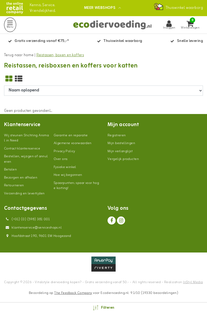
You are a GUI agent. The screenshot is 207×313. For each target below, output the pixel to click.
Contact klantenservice (22, 148)
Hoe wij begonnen (68, 175)
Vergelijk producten (123, 159)
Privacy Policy (64, 151)
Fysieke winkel (65, 167)
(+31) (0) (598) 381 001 (27, 219)
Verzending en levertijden (24, 193)
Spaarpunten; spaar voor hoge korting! (76, 185)
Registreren (117, 135)
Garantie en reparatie (71, 135)
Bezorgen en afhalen (20, 177)
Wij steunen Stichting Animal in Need (26, 138)
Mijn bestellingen (121, 143)
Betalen (10, 169)
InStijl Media (193, 282)
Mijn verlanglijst (120, 151)
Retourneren (14, 185)
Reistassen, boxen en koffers (60, 55)
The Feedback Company (73, 293)
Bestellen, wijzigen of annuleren (26, 159)
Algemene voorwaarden (72, 143)
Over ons (60, 159)
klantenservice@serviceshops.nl (33, 227)
